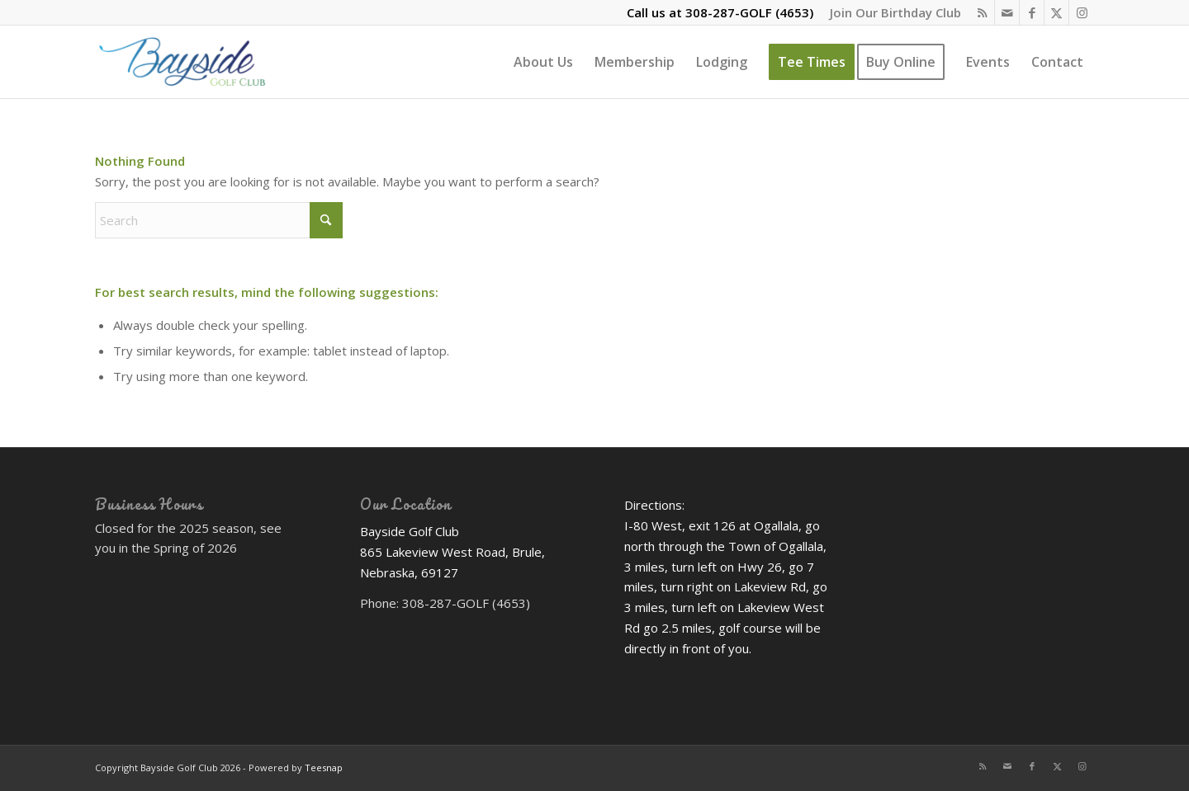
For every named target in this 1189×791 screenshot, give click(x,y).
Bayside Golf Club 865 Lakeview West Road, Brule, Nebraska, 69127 (452, 552)
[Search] (219, 220)
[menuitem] (891, 12)
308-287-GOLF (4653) (749, 12)
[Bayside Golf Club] (205, 62)
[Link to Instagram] (1081, 12)
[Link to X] (1056, 12)
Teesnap (324, 767)
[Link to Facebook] (1032, 12)
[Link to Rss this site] (982, 12)
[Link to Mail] (1007, 12)
